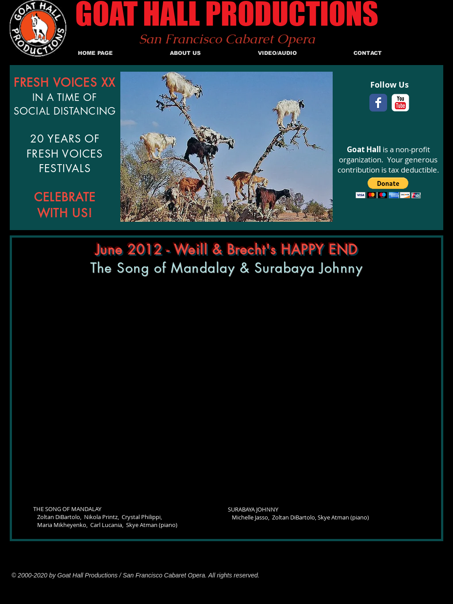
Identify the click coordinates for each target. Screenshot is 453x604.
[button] (388, 187)
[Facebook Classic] (378, 103)
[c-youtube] (400, 103)
